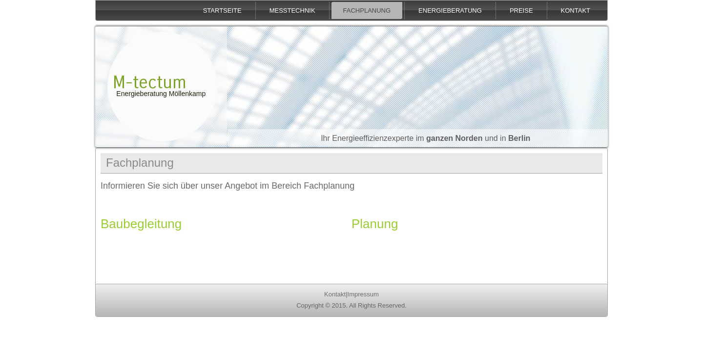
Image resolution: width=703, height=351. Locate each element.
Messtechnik (292, 10)
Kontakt (575, 10)
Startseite (222, 10)
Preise (521, 10)
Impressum (363, 294)
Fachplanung (367, 10)
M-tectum (149, 82)
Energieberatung (450, 10)
